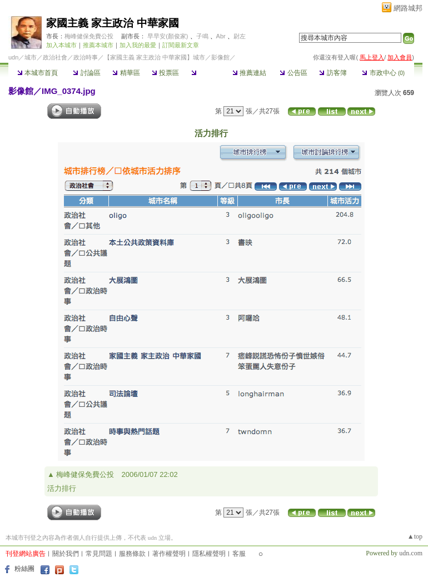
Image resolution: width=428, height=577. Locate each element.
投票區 (165, 73)
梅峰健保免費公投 (88, 36)
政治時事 (85, 57)
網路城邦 (408, 8)
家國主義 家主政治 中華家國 (112, 23)
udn (13, 57)
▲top (414, 536)
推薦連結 (249, 73)
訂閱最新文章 (180, 45)
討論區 (86, 73)
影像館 (204, 73)
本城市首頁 (37, 73)
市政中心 (383, 73)
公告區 (293, 73)
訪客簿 (332, 73)
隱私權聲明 (209, 554)
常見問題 (99, 554)
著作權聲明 (169, 554)
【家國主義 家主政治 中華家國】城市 (154, 57)
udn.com (410, 553)
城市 (30, 57)
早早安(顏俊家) (167, 36)
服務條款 (132, 554)
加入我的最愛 (138, 45)
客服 (239, 554)
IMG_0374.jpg (69, 91)
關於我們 (65, 554)
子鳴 (202, 36)
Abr (221, 36)
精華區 (126, 73)
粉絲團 (24, 569)
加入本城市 (61, 45)
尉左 (239, 36)
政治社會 (55, 57)
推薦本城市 (98, 45)
